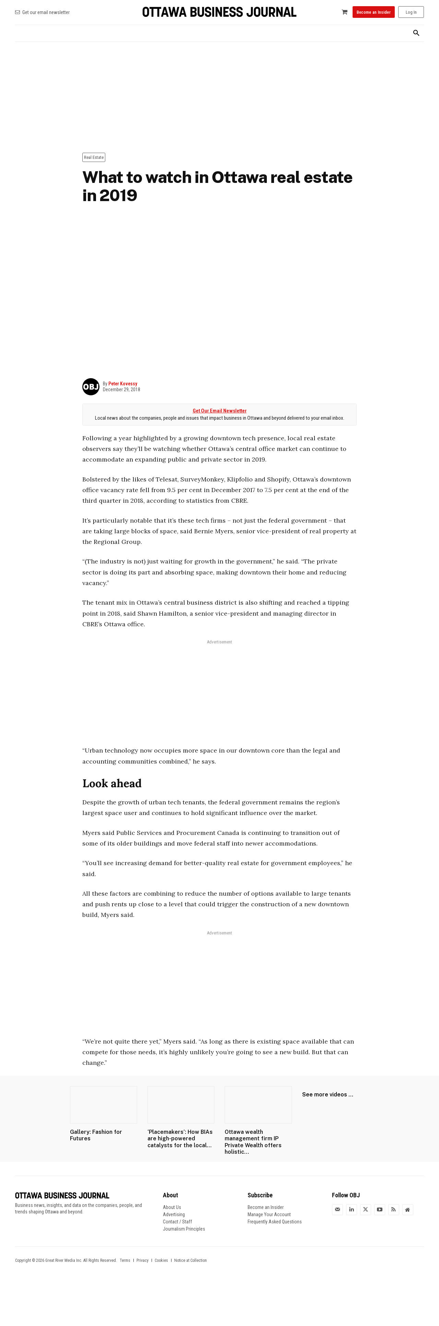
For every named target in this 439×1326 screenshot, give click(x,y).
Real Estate (93, 157)
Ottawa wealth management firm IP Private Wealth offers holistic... (253, 1142)
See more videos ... (327, 1094)
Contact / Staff (177, 1221)
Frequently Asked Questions (275, 1221)
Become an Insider (266, 1207)
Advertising (174, 1214)
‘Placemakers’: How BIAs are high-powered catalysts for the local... (180, 1138)
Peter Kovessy (122, 383)
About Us (172, 1207)
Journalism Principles (184, 1229)
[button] (416, 33)
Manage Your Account (269, 1214)
